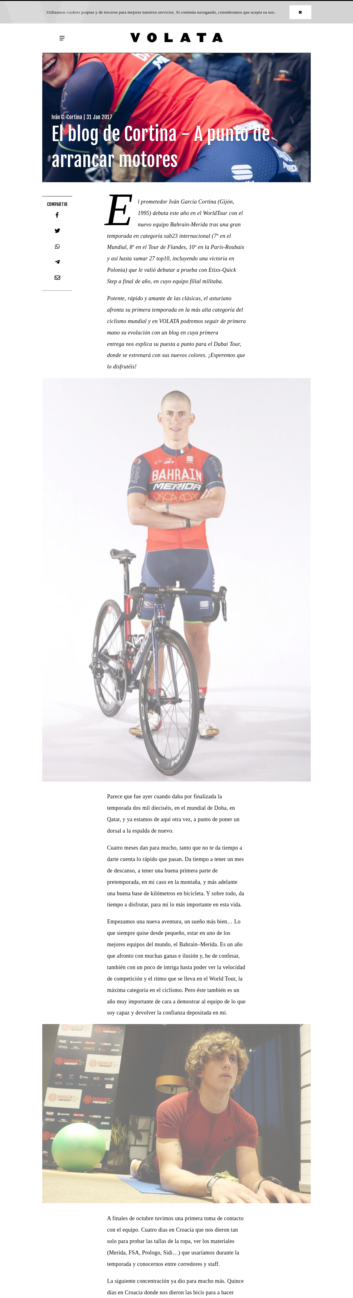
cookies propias (80, 12)
